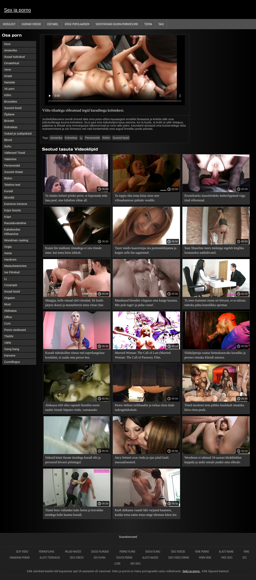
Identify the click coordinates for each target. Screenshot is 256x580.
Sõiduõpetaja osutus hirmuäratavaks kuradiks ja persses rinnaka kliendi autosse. (215, 355)
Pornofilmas (47, 551)
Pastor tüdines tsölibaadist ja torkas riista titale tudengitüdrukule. (144, 407)
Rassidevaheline (15, 223)
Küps (7, 216)
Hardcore (10, 259)
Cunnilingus (12, 361)
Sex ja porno (17, 10)
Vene (7, 69)
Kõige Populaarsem (77, 24)
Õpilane (9, 114)
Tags (161, 24)
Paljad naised (73, 551)
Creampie (10, 285)
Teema (148, 24)
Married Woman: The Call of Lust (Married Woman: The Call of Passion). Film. (143, 355)
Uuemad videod (31, 24)
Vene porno (202, 551)
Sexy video (22, 551)
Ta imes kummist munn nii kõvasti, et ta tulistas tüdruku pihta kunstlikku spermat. (215, 303)
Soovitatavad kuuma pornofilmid (117, 24)
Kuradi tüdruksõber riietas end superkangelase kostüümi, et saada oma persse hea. (75, 355)
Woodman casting (16, 240)
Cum (7, 323)
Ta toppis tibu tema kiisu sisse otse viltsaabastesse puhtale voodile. (137, 198)
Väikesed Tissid (14, 152)
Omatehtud (11, 63)
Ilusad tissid (12, 291)
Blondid (9, 197)
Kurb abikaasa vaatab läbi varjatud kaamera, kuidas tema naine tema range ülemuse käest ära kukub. (145, 513)
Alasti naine (226, 551)
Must (7, 304)
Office (8, 317)
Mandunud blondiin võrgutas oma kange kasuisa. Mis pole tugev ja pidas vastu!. (146, 303)
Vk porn (9, 88)
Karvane (9, 355)
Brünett (9, 120)
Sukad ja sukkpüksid (18, 133)
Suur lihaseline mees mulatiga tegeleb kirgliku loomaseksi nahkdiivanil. (214, 250)
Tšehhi (8, 336)
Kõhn (7, 95)
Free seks (226, 557)
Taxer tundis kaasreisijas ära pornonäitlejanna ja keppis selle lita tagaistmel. (145, 250)
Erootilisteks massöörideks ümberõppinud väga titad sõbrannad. (214, 198)
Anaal (8, 76)
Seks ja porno (191, 571)
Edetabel (53, 24)
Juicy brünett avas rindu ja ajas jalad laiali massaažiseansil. (142, 460)
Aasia (8, 253)
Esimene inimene (15, 204)
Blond (8, 140)
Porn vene (205, 557)
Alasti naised (150, 557)
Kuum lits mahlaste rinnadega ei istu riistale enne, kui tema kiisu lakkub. (73, 250)
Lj (5, 278)
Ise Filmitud (12, 272)
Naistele (9, 82)
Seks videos (77, 557)
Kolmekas (10, 127)
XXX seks (135, 563)
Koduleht (9, 24)
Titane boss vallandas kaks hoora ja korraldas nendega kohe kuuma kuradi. (74, 512)
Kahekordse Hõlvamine (12, 232)
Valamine (10, 159)
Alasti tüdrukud (50, 557)
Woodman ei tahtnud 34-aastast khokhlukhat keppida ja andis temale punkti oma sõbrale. (212, 460)
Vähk (7, 342)
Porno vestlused (15, 329)
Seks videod (178, 551)
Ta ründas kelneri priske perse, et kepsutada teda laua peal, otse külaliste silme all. (76, 198)
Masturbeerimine (15, 266)
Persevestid (12, 165)
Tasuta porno (124, 557)
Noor (7, 44)
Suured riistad (13, 172)
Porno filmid (127, 551)
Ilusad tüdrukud (14, 56)
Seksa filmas (153, 551)
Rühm (8, 178)
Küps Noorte (12, 210)
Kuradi (8, 191)
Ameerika (10, 50)
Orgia (8, 246)
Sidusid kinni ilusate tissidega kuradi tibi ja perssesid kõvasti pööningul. (72, 460)
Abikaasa (10, 310)
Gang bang (11, 349)
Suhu (7, 146)
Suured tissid (13, 108)
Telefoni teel (12, 184)
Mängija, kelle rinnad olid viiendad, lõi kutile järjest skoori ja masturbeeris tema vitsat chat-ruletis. (74, 303)
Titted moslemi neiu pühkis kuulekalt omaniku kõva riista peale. (214, 407)
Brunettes (10, 101)
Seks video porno (178, 557)
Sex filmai (100, 557)
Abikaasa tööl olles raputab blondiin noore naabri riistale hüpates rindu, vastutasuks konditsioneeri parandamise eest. (72, 408)
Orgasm (9, 297)
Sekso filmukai (100, 551)
